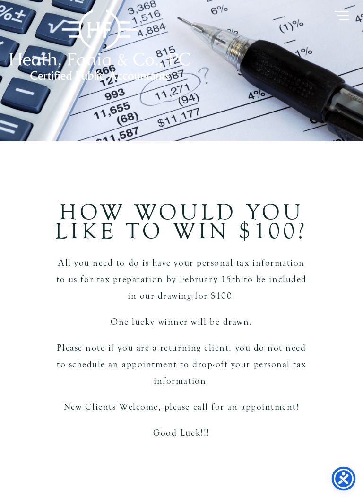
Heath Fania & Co (99, 44)
